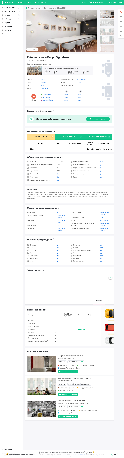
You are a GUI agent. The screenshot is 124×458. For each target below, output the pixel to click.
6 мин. (66, 94)
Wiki (98, 456)
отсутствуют (104, 220)
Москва (43, 82)
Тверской (44, 88)
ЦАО (42, 85)
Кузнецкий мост (48, 100)
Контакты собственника (68, 372)
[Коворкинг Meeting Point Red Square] (42, 364)
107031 (79, 82)
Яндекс (99, 300)
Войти (109, 2)
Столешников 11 (82, 79)
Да (58, 174)
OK (115, 454)
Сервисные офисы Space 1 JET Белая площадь (74, 378)
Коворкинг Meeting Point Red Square (71, 355)
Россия (43, 79)
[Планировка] (32, 49)
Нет (101, 162)
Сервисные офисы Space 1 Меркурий (71, 400)
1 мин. (80, 94)
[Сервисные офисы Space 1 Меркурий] (42, 409)
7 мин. (66, 100)
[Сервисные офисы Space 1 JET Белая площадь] (42, 386)
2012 (102, 217)
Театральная (47, 94)
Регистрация (117, 2)
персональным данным (77, 454)
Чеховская (46, 97)
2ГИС (109, 300)
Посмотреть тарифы (97, 119)
